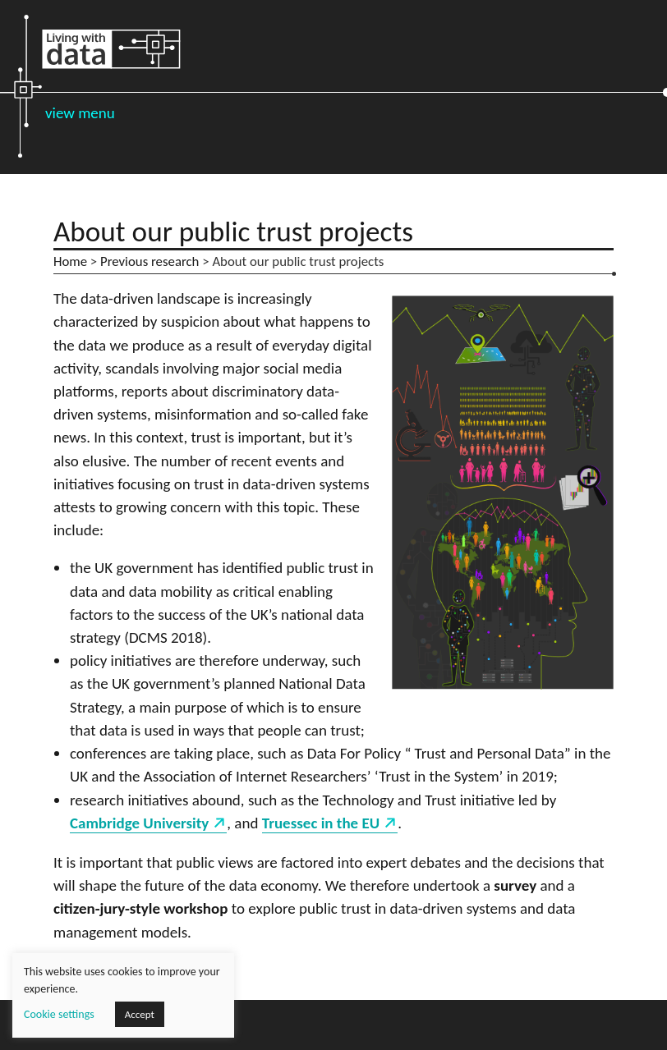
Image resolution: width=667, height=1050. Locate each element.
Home (70, 261)
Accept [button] (139, 1014)
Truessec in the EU (321, 823)
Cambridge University (139, 823)
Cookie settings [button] (59, 1014)
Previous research (149, 261)
